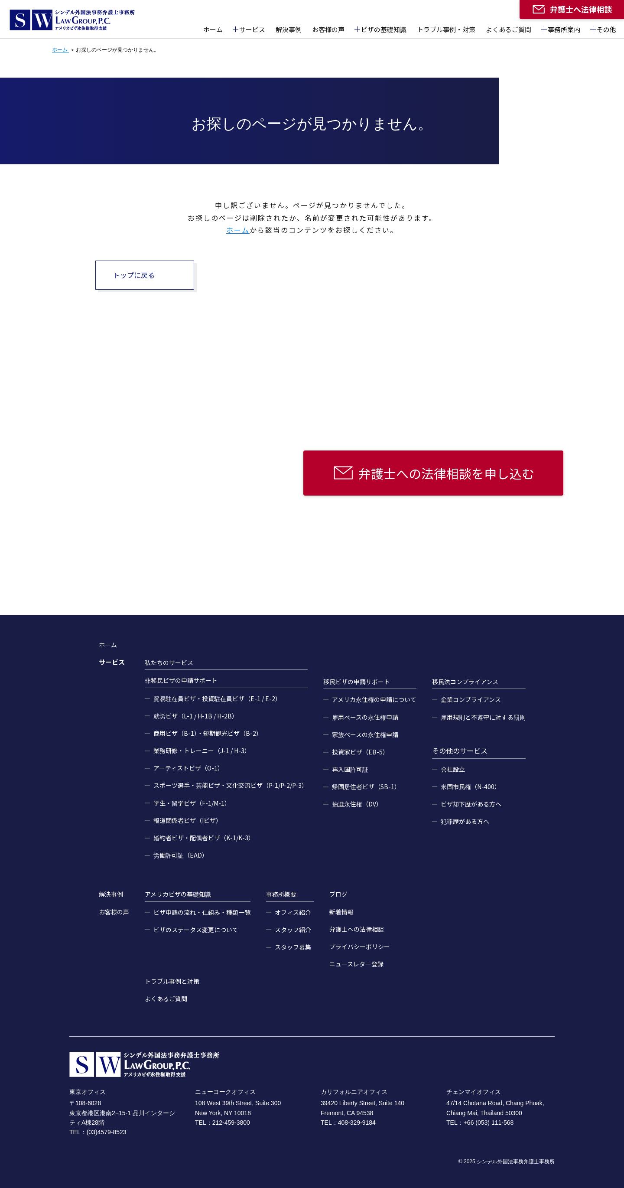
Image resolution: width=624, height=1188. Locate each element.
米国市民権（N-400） (470, 786)
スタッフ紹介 (293, 929)
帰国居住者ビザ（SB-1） (366, 786)
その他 (606, 29)
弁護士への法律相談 (356, 929)
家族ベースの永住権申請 (365, 734)
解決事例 (289, 29)
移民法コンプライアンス (465, 681)
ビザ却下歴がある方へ (471, 804)
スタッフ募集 (293, 947)
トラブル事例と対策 (172, 981)
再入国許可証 (350, 769)
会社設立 (453, 769)
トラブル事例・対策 (446, 29)
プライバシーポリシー (359, 946)
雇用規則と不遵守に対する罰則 (483, 717)
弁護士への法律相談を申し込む (446, 473)
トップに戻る (134, 275)
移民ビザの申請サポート (356, 681)
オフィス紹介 (293, 912)
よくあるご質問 (508, 29)
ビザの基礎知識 (383, 29)
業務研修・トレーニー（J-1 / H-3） (201, 750)
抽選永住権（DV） (357, 804)
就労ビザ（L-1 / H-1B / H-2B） (195, 715)
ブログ (338, 894)
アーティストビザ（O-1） (188, 768)
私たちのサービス (169, 662)
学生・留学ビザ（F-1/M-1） (192, 803)
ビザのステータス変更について (195, 929)
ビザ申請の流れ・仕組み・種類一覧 (201, 912)
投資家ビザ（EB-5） (360, 751)
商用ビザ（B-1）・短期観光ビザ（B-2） (207, 733)
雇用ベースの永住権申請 (365, 717)
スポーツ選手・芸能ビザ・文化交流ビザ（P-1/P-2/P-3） (230, 785)
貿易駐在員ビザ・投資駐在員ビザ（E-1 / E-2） (217, 698)
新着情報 (341, 911)
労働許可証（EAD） (180, 855)
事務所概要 (281, 894)
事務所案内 (564, 29)
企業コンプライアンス (471, 699)
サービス (252, 29)
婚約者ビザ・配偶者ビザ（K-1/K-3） (203, 837)
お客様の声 (328, 29)
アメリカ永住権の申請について (374, 699)
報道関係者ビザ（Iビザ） (187, 820)
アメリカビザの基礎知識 (178, 894)
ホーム (213, 29)
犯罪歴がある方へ (465, 821)
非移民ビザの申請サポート (181, 680)
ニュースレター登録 (356, 964)
